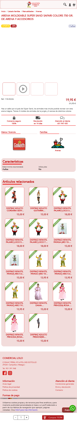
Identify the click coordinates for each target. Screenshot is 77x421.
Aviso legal (7, 384)
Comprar (55, 417)
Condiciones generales (64, 384)
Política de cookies (10, 390)
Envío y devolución (63, 387)
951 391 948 (11, 368)
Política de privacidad (11, 387)
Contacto (59, 390)
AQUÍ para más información (26, 410)
